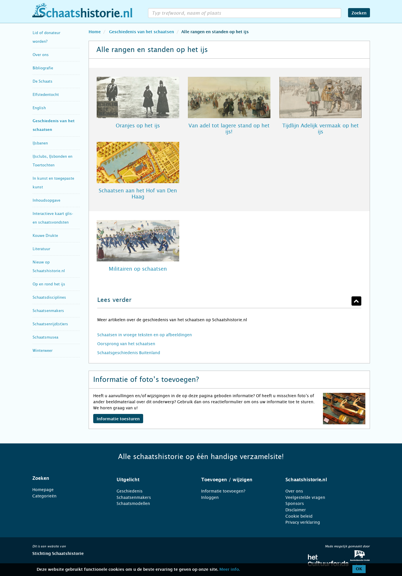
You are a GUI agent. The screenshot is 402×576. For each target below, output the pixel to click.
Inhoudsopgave (46, 200)
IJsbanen (40, 143)
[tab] (67, 478)
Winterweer (43, 350)
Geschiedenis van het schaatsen (53, 125)
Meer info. (229, 570)
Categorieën (44, 496)
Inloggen (210, 497)
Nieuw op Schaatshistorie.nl (49, 266)
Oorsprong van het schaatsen (126, 343)
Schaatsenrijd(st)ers (50, 324)
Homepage (43, 489)
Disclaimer (295, 510)
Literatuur (41, 249)
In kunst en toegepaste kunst (53, 182)
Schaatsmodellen (133, 503)
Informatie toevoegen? (223, 491)
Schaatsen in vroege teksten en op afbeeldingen (144, 334)
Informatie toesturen (118, 419)
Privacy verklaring (302, 522)
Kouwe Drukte (45, 235)
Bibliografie (43, 68)
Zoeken (359, 13)
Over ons (41, 55)
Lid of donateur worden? (46, 37)
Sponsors (294, 503)
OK (359, 569)
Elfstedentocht (46, 94)
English (39, 108)
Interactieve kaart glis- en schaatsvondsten (53, 217)
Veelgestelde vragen (305, 497)
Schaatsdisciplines (49, 297)
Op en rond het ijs (49, 284)
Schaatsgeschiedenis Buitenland (128, 352)
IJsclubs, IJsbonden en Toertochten (52, 160)
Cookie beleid (299, 516)
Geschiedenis (130, 491)
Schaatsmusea (45, 337)
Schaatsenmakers (48, 311)
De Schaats (43, 81)
